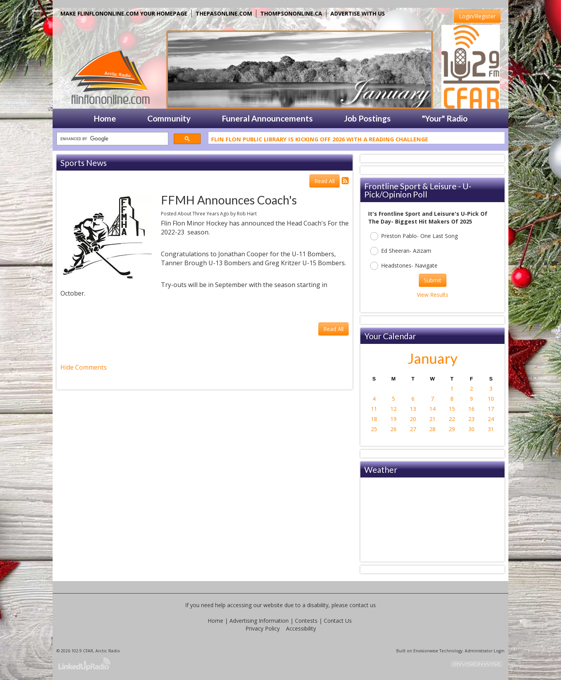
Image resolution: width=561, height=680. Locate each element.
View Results (432, 294)
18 (374, 419)
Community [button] (169, 118)
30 (471, 429)
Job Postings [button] (367, 118)
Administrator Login (485, 651)
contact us (362, 605)
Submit (432, 280)
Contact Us (338, 620)
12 (393, 408)
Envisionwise (425, 651)
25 (374, 429)
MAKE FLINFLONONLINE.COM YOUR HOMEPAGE (123, 13)
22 (452, 419)
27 (413, 429)
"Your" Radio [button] (445, 118)
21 (432, 419)
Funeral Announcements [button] (267, 118)
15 (452, 408)
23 (471, 419)
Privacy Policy (262, 628)
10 (491, 398)
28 (432, 429)
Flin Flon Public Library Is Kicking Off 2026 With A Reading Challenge (319, 140)
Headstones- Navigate (404, 266)
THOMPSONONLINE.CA (291, 13)
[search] (111, 138)
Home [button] (105, 118)
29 (452, 429)
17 (491, 408)
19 (393, 419)
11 (374, 408)
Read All (324, 181)
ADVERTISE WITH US (357, 13)
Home (215, 620)
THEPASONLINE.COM (224, 13)
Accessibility (301, 628)
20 (413, 419)
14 (432, 408)
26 (393, 429)
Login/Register (477, 16)
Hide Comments (83, 367)
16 (471, 408)
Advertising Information (259, 620)
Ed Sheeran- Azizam (400, 251)
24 (491, 419)
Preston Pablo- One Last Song (414, 236)
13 (413, 408)
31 (491, 429)
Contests (306, 620)
